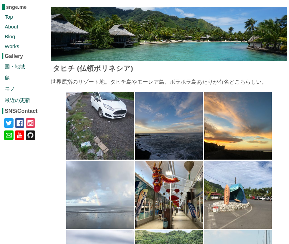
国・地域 (15, 66)
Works (12, 46)
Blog (10, 36)
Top (9, 17)
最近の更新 (17, 100)
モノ (10, 89)
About (11, 26)
